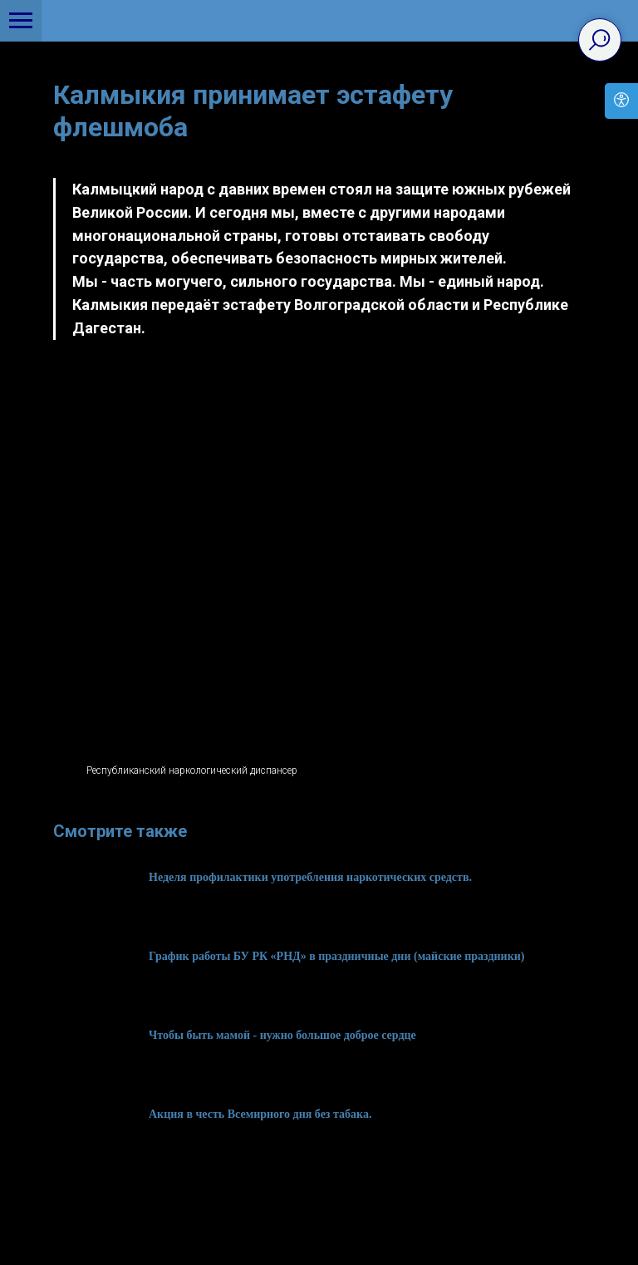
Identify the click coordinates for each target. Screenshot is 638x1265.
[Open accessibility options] (621, 101)
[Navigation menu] (20, 20)
